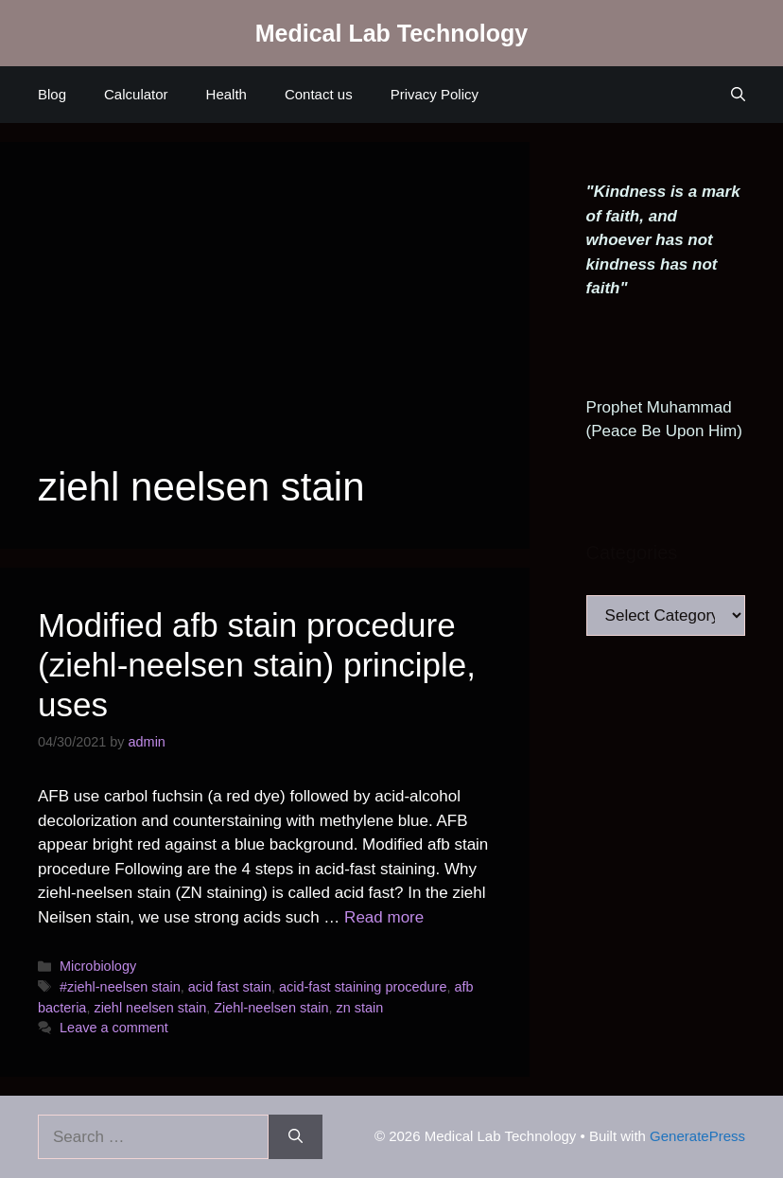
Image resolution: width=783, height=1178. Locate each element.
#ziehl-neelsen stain (120, 986)
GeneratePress (697, 1136)
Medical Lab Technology (391, 33)
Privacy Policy (434, 94)
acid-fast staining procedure (362, 986)
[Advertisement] (265, 321)
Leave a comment (114, 1027)
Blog (52, 94)
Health (226, 94)
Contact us (319, 94)
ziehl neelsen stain (150, 1007)
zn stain (359, 1007)
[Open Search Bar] (738, 94)
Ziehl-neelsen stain (271, 1007)
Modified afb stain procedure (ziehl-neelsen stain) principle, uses (257, 665)
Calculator (136, 94)
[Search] (295, 1137)
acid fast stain (229, 986)
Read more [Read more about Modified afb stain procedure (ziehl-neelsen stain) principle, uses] (384, 917)
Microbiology (98, 966)
